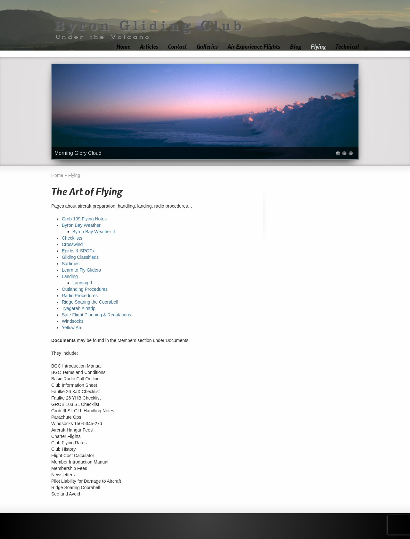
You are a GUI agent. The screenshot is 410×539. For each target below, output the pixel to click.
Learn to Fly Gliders (81, 270)
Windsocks (73, 321)
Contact (177, 47)
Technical (347, 47)
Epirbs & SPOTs (78, 250)
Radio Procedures (80, 295)
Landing (70, 276)
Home (123, 47)
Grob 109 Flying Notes (84, 218)
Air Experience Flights (253, 47)
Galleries (207, 47)
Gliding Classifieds (80, 257)
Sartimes (70, 263)
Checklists (72, 238)
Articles (149, 47)
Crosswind (72, 244)
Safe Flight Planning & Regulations (96, 314)
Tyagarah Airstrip (78, 308)
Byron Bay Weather (81, 225)
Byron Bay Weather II (93, 231)
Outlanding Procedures (85, 289)
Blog (295, 47)
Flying (318, 47)
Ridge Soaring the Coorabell (90, 302)
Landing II (82, 282)
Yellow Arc (72, 327)
